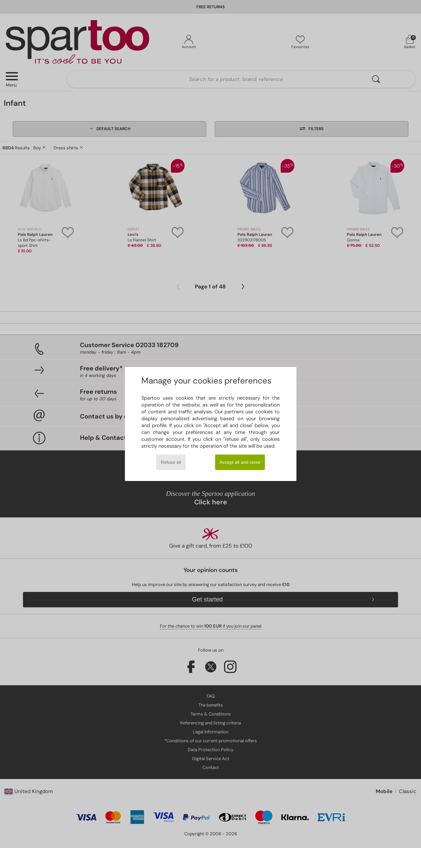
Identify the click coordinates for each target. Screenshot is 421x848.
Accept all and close (240, 462)
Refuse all (171, 462)
